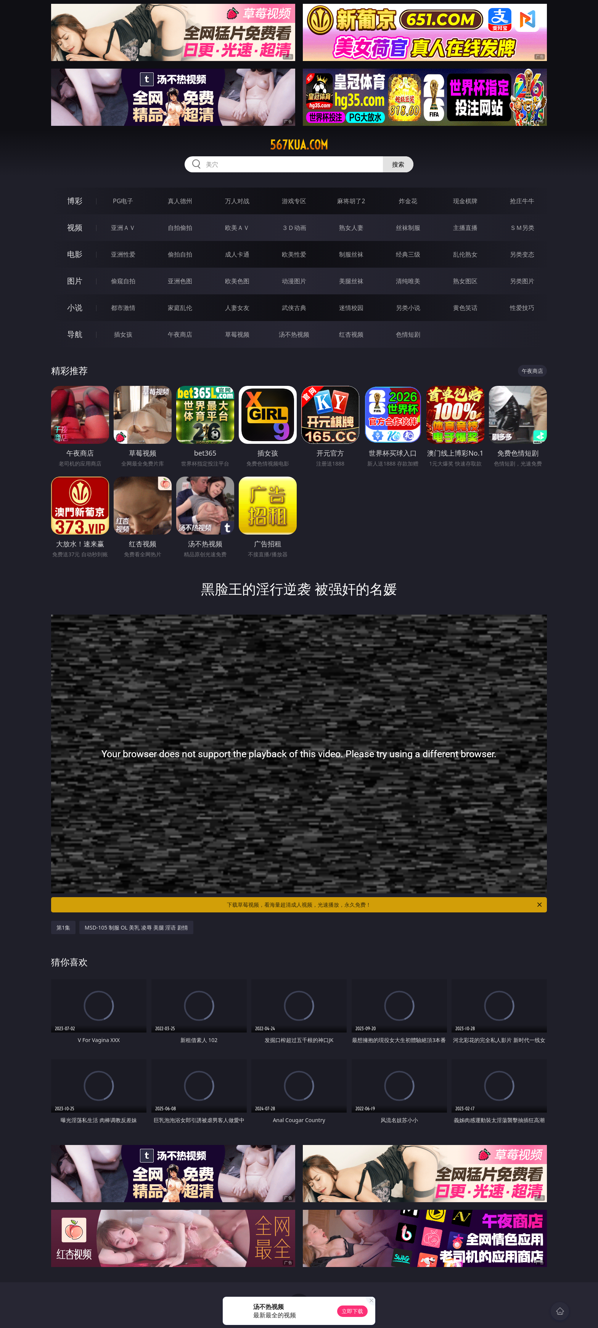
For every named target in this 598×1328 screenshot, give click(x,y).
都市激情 (123, 307)
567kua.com (299, 145)
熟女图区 (465, 281)
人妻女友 (237, 307)
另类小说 (408, 307)
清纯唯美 (408, 281)
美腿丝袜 (351, 281)
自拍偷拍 (180, 227)
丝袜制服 (408, 227)
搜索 (398, 164)
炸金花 (408, 201)
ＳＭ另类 (522, 227)
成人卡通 (237, 254)
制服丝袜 (351, 254)
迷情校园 (351, 307)
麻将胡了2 (351, 201)
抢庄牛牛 (522, 201)
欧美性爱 (294, 254)
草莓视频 (237, 334)
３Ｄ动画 (294, 227)
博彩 (74, 201)
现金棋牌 (465, 201)
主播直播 (465, 227)
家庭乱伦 (180, 307)
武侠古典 (294, 307)
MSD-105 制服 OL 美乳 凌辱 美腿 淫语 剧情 (136, 927)
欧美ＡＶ (237, 227)
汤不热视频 (294, 334)
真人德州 (180, 201)
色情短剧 (408, 334)
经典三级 (408, 254)
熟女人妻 (351, 227)
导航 (74, 334)
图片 (74, 281)
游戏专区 (294, 201)
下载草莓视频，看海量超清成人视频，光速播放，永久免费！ (385, 904)
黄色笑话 (465, 307)
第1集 (63, 927)
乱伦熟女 (465, 254)
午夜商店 (180, 334)
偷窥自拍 (123, 281)
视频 (74, 227)
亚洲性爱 (123, 254)
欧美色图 (237, 281)
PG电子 (123, 201)
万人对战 (237, 201)
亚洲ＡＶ (123, 227)
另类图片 (522, 281)
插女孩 (123, 334)
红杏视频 (351, 334)
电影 (74, 254)
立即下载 (352, 1311)
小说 (74, 307)
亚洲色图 (180, 281)
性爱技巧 (522, 307)
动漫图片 (294, 281)
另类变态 (522, 254)
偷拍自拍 (180, 254)
